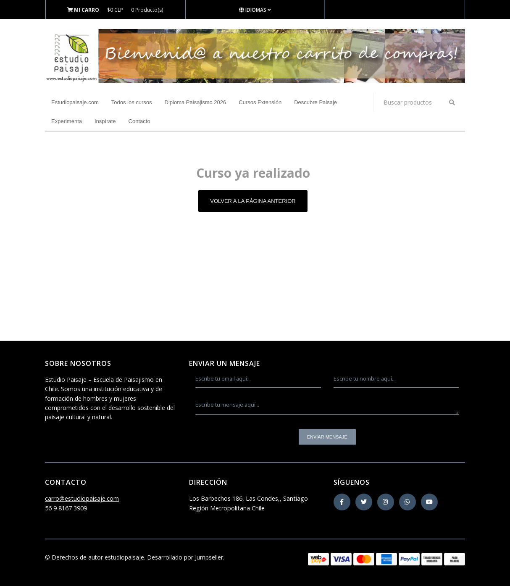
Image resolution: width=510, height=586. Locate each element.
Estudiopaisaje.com (75, 102)
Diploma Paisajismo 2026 (195, 102)
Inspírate (105, 121)
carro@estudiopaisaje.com (82, 498)
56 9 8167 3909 (66, 508)
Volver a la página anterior (253, 201)
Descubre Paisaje (315, 102)
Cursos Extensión (260, 102)
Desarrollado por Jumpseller (185, 557)
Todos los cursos (131, 102)
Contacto (139, 121)
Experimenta (66, 121)
